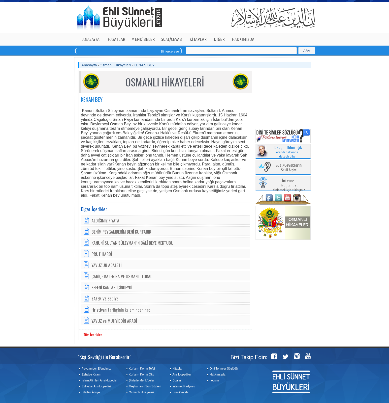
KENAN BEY (144, 65)
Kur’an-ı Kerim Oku (141, 374)
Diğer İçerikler (94, 209)
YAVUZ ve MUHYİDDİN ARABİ (114, 321)
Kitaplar (177, 368)
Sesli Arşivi (289, 167)
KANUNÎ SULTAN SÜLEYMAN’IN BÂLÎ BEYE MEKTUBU (132, 243)
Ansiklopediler (181, 374)
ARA (306, 51)
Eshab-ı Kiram (91, 374)
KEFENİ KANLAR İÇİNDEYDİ (112, 287)
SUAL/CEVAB (171, 39)
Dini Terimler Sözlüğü (224, 368)
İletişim (214, 380)
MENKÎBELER (143, 39)
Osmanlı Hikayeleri (115, 65)
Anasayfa (89, 65)
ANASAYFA (90, 39)
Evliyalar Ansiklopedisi (96, 386)
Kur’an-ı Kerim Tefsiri (143, 368)
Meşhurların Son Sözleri (145, 386)
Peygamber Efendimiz (96, 368)
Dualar (176, 380)
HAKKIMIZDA (243, 39)
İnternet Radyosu (183, 386)
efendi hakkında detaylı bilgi (287, 152)
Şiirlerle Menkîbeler (141, 380)
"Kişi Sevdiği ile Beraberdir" (104, 357)
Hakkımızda (217, 374)
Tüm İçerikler (92, 334)
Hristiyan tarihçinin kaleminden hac (121, 309)
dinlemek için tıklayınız (289, 185)
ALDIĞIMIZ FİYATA (105, 220)
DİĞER (219, 39)
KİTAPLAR (198, 39)
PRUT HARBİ (102, 254)
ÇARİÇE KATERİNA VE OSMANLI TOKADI (123, 276)
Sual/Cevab (180, 392)
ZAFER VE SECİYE (105, 298)
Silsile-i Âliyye (91, 392)
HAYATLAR (116, 39)
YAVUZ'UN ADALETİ (107, 265)
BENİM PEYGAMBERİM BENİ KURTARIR (121, 231)
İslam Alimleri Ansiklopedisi (99, 380)
